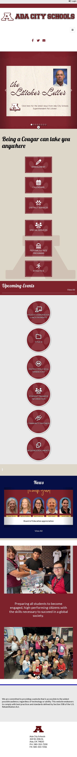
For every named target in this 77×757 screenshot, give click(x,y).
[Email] (44, 40)
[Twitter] (38, 40)
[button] (6, 90)
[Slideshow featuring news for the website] (38, 93)
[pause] (38, 127)
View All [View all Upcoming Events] (71, 289)
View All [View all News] (38, 531)
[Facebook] (32, 40)
